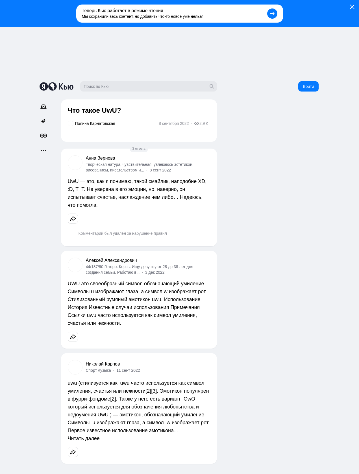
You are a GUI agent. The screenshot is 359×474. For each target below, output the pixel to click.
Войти (308, 86)
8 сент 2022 (160, 170)
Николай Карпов (103, 364)
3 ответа (138, 149)
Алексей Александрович (111, 260)
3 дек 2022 (155, 272)
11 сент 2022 (128, 370)
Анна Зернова (100, 158)
